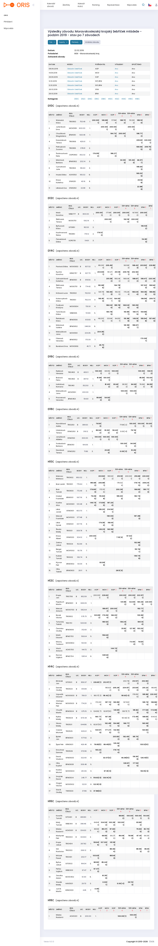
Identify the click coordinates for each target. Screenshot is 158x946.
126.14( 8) (107, 777)
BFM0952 (73, 161)
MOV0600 (70, 695)
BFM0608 (70, 764)
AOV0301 (69, 830)
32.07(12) (107, 757)
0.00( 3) (123, 451)
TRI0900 (69, 491)
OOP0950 (73, 155)
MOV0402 (69, 877)
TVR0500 (69, 791)
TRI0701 (69, 623)
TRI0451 (71, 385)
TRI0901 (69, 484)
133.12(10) (144, 744)
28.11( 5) (119, 570)
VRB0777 (72, 214)
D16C (97, 99)
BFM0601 (69, 738)
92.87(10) (107, 711)
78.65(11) (97, 744)
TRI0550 (73, 293)
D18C (103, 99)
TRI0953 (72, 168)
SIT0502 (68, 863)
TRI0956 (72, 141)
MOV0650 (74, 266)
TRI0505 (69, 731)
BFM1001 (69, 497)
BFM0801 (69, 603)
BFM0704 (69, 656)
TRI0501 (69, 724)
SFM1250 (73, 188)
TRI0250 (70, 425)
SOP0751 (72, 240)
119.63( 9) (97, 777)
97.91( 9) (107, 771)
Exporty (62, 42)
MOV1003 (70, 517)
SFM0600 (70, 757)
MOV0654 (74, 306)
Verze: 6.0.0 (49, 941)
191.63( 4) (125, 695)
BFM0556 (74, 319)
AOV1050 (73, 174)
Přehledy (75, 42)
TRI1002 (69, 557)
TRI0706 (69, 596)
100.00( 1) (122, 916)
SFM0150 (71, 438)
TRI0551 (73, 300)
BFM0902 (70, 564)
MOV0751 (72, 220)
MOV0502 (70, 784)
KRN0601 (69, 744)
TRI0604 (69, 718)
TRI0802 (69, 616)
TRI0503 (69, 689)
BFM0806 (70, 629)
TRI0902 (69, 477)
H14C (124, 99)
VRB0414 (68, 823)
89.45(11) (107, 744)
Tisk (51, 42)
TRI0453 (71, 372)
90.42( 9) (125, 718)
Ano (116, 68)
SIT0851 (72, 227)
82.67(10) (97, 724)
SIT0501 (69, 682)
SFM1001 (69, 524)
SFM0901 (70, 510)
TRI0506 (69, 751)
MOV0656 (74, 346)
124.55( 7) (97, 711)
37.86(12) (97, 791)
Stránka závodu (92, 42)
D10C (76, 99)
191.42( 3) (107, 695)
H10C (110, 99)
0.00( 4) (123, 431)
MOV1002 (70, 550)
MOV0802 (70, 643)
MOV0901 (70, 504)
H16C (130, 99)
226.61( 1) (97, 682)
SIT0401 (68, 817)
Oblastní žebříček (74, 68)
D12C (83, 99)
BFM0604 (70, 711)
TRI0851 (72, 234)
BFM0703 (69, 636)
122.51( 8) (97, 784)
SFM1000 (70, 537)
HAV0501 (69, 883)
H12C (117, 99)
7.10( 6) (119, 537)
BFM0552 (73, 339)
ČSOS (151, 941)
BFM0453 (72, 399)
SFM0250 (71, 431)
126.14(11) (144, 757)
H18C (137, 99)
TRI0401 (68, 857)
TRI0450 (71, 379)
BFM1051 (72, 135)
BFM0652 (74, 326)
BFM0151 (70, 444)
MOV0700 (70, 610)
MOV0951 (73, 128)
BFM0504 (69, 777)
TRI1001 (69, 530)
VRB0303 (69, 870)
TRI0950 (72, 121)
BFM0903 (70, 570)
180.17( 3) (97, 695)
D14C (90, 99)
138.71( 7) (125, 711)
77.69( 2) (123, 425)
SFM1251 (72, 181)
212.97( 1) (107, 682)
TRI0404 (68, 843)
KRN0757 (73, 273)
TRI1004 (69, 544)
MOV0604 (70, 771)
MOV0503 (70, 703)
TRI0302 (68, 850)
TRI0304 (68, 837)
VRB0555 (73, 313)
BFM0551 (73, 280)
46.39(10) (125, 757)
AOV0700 (70, 649)
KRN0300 (69, 890)
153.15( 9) (144, 771)
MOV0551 (74, 333)
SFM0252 (71, 451)
